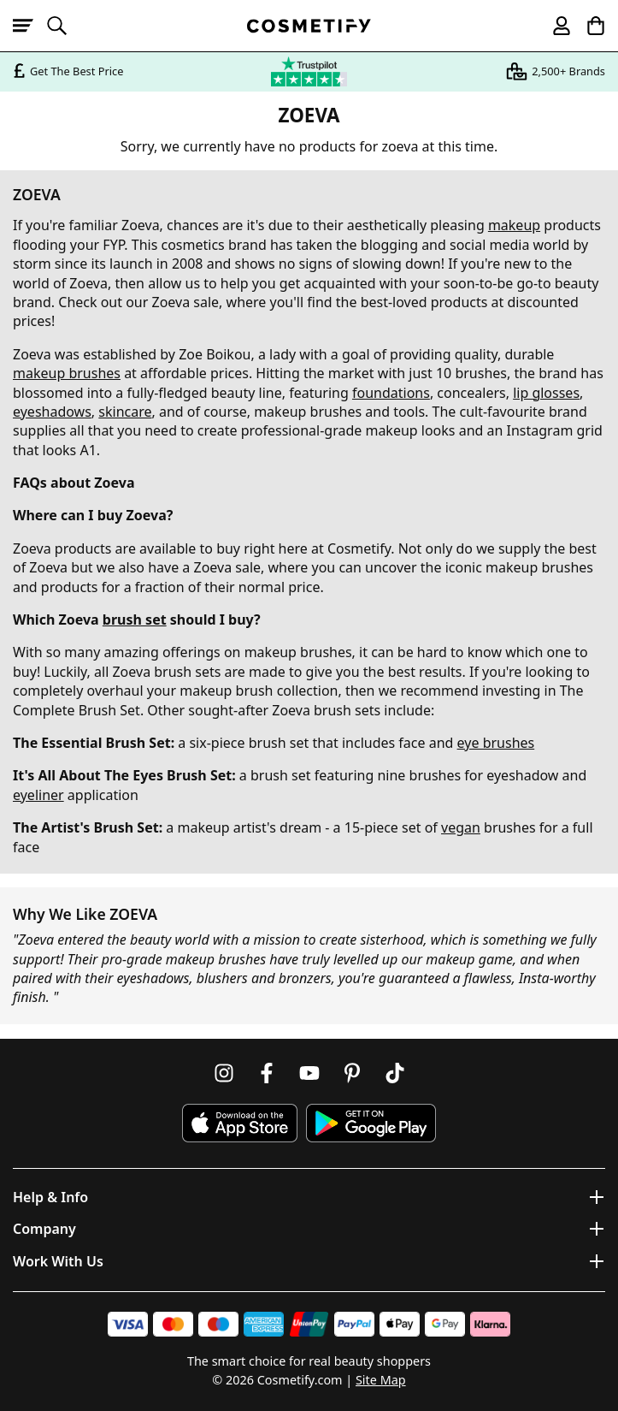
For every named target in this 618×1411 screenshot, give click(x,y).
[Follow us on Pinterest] (352, 1073)
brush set (135, 619)
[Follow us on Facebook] (267, 1073)
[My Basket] (588, 26)
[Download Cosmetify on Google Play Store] (371, 1123)
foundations (391, 392)
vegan (460, 827)
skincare (124, 411)
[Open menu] (30, 26)
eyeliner (38, 795)
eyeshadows (52, 411)
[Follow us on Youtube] (309, 1073)
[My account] (554, 26)
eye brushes (496, 742)
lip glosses (546, 392)
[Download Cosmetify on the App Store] (239, 1123)
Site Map (381, 1380)
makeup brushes (67, 373)
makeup (514, 225)
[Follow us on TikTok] (395, 1073)
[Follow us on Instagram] (224, 1073)
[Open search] (64, 26)
